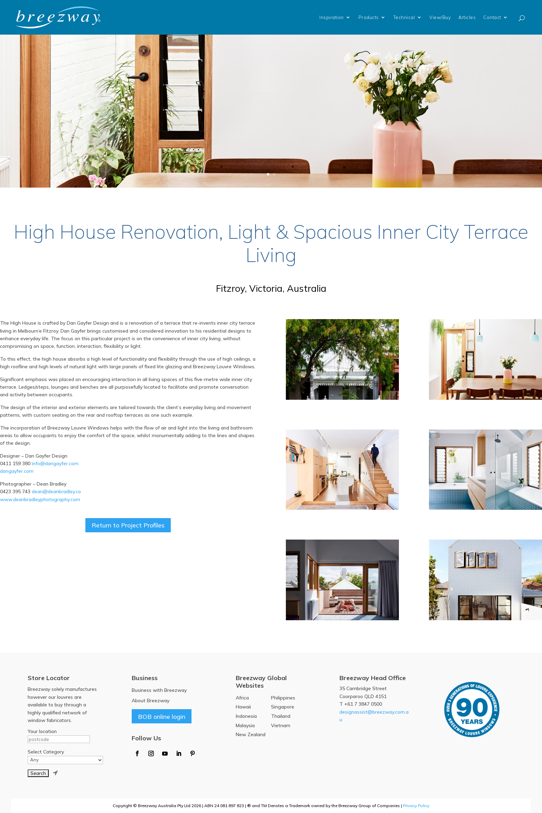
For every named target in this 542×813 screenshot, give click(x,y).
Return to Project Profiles (128, 525)
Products (368, 17)
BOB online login (161, 716)
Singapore (282, 707)
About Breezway (150, 700)
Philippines (283, 698)
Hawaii (243, 707)
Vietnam (280, 725)
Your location (42, 731)
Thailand (280, 716)
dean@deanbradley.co (56, 491)
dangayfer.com (17, 471)
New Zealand (250, 734)
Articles (467, 17)
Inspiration (331, 17)
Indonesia (246, 716)
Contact (492, 17)
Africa (242, 698)
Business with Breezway (159, 690)
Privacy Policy (416, 805)
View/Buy (440, 17)
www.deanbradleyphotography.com (40, 499)
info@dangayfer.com (55, 463)
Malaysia (245, 725)
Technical (404, 17)
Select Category (46, 752)
